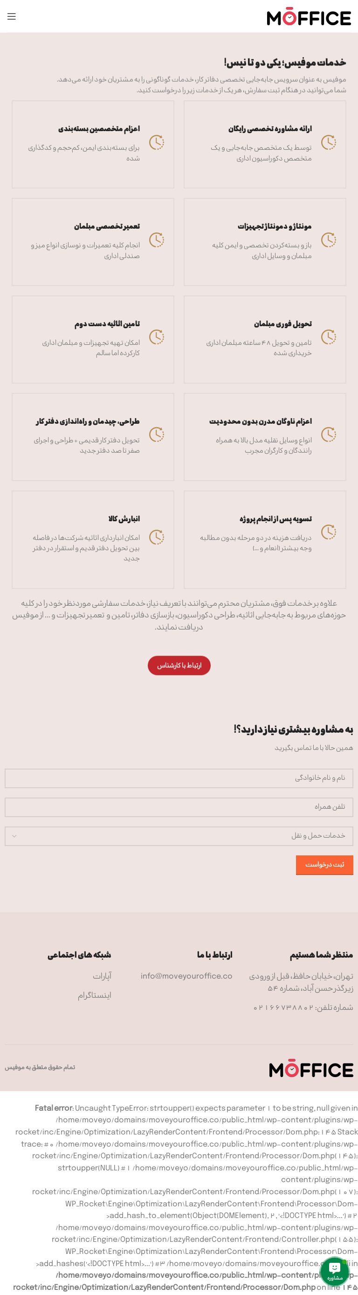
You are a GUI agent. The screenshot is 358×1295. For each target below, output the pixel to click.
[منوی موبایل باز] (11, 16)
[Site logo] (309, 16)
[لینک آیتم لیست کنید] (178, 977)
